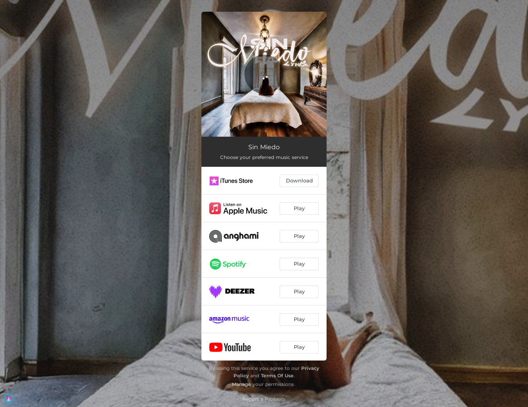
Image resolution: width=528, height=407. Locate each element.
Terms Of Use (277, 375)
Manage (241, 384)
